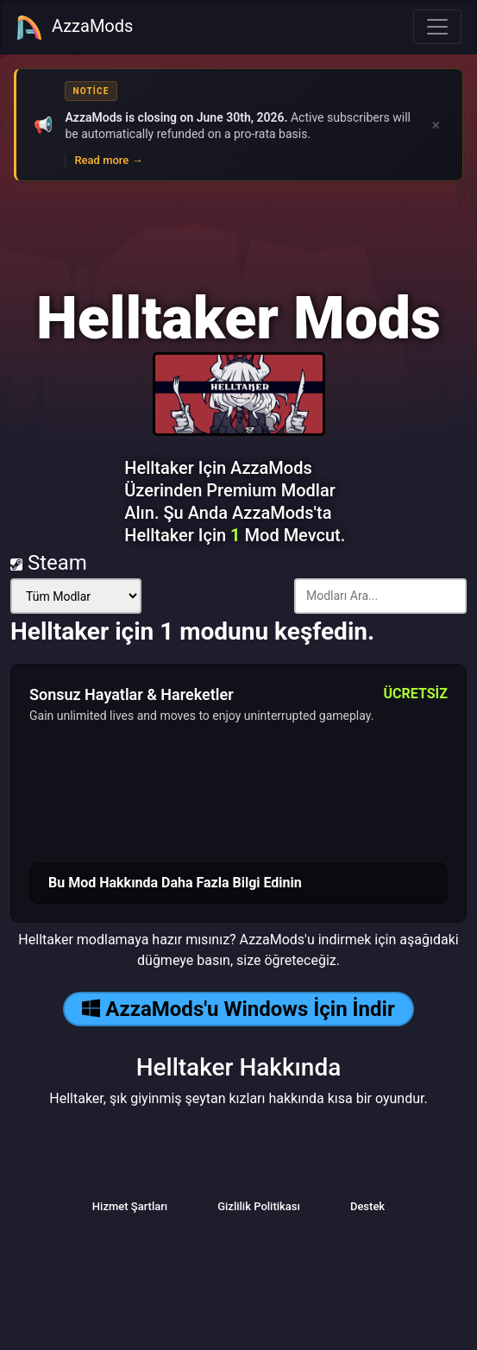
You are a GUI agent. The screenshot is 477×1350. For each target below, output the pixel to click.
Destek (367, 1206)
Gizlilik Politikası (258, 1206)
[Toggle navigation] (437, 26)
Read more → (108, 160)
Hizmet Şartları (129, 1206)
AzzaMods (74, 27)
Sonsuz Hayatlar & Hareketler (131, 694)
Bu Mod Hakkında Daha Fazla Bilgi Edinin (175, 882)
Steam (48, 563)
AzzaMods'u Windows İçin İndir (238, 1009)
